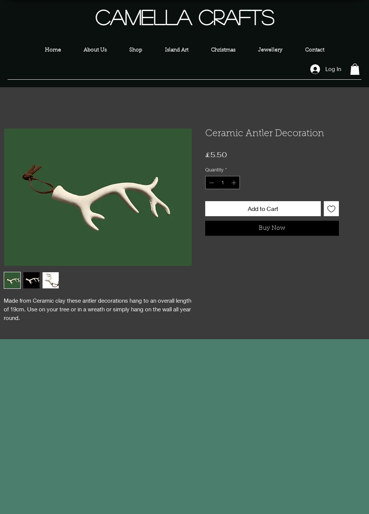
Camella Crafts (184, 17)
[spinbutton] (222, 182)
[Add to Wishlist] (331, 208)
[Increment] (234, 182)
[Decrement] (210, 182)
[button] (355, 69)
